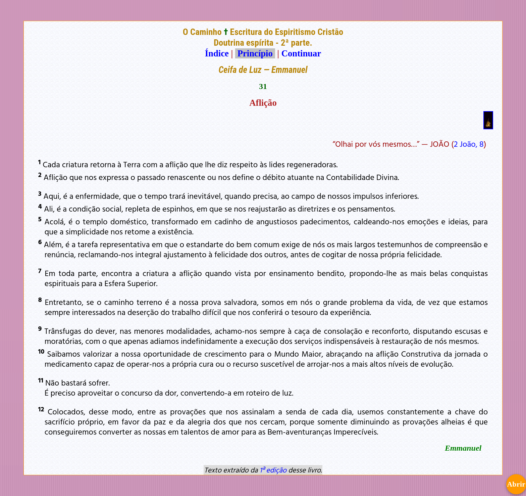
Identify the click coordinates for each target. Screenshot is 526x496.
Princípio (255, 53)
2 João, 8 (469, 144)
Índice (217, 53)
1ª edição (273, 469)
